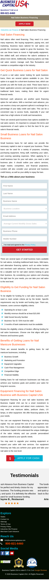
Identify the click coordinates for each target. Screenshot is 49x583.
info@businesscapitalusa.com (15, 544)
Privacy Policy (30, 245)
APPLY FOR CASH (28, 458)
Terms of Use (6, 528)
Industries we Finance (10, 30)
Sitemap (4, 525)
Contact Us (5, 523)
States (3, 520)
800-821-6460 (8, 13)
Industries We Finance (9, 533)
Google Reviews (40, 574)
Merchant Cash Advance (10, 535)
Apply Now (24, 24)
